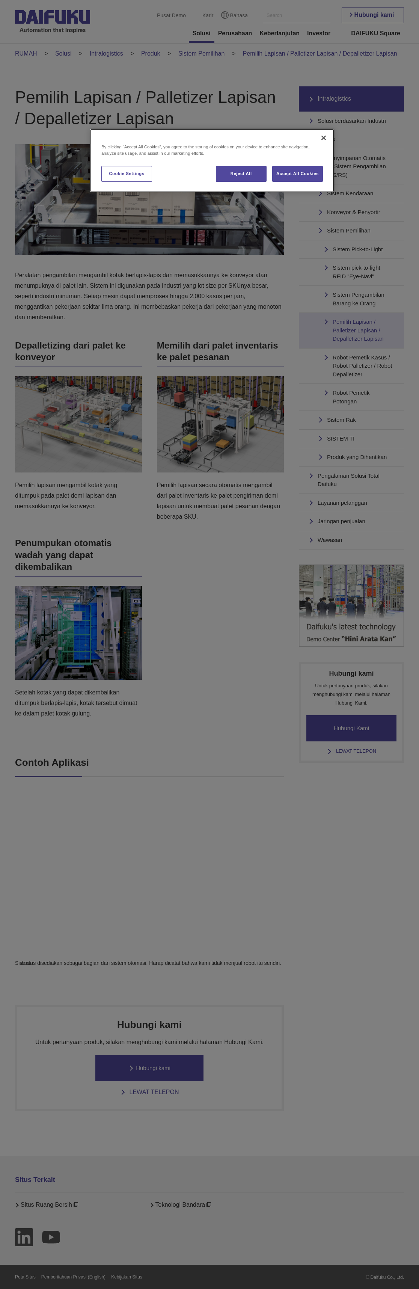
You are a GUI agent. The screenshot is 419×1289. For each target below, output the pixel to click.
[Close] (323, 138)
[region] (212, 160)
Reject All (241, 173)
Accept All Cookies (297, 173)
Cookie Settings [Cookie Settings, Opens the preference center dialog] (127, 173)
